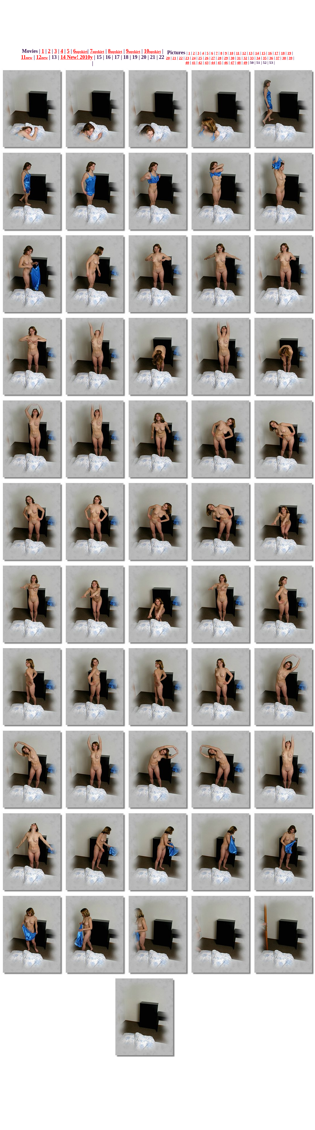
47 (232, 62)
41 (194, 62)
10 (152, 51)
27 (213, 58)
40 (187, 62)
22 (181, 58)
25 (200, 58)
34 (258, 58)
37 (278, 58)
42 (200, 62)
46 (226, 62)
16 (270, 53)
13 (250, 53)
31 (239, 58)
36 (271, 58)
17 (276, 53)
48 (239, 62)
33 (252, 58)
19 (289, 53)
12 (42, 57)
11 (26, 57)
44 (213, 62)
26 (207, 58)
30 (232, 58)
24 (194, 58)
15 (263, 53)
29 (226, 58)
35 (265, 58)
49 (245, 62)
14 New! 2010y (77, 57)
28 (219, 58)
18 (283, 53)
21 (174, 58)
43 (207, 62)
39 (290, 58)
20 (168, 58)
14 (257, 53)
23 (187, 58)
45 (219, 62)
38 (284, 58)
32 (245, 58)
